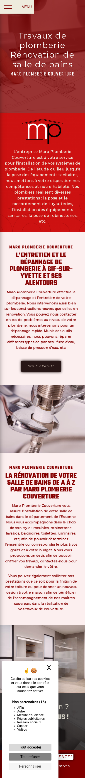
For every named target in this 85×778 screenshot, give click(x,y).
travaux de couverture (34, 609)
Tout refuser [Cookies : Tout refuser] (30, 757)
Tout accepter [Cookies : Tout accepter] (30, 747)
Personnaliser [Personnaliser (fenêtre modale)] (30, 766)
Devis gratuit (31, 366)
